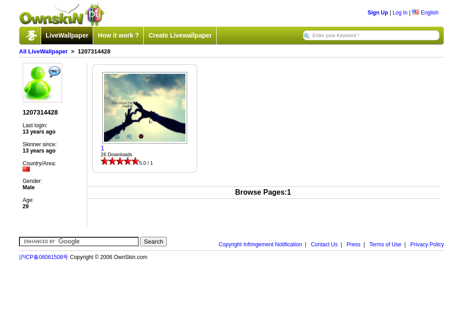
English (425, 13)
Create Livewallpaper (180, 35)
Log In (399, 13)
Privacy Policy (427, 244)
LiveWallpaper (67, 35)
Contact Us (324, 244)
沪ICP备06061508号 (43, 257)
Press (354, 244)
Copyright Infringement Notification (260, 244)
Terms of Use (385, 244)
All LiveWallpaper (43, 51)
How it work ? (118, 35)
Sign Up (378, 13)
